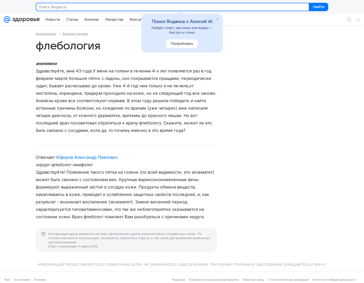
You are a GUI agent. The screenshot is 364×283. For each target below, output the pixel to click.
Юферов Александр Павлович (87, 157)
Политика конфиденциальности (334, 279)
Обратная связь (253, 279)
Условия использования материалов (214, 279)
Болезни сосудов (75, 34)
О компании (22, 279)
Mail (7, 279)
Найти (318, 7)
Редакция (178, 279)
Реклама (40, 279)
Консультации (46, 34)
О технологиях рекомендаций (288, 279)
